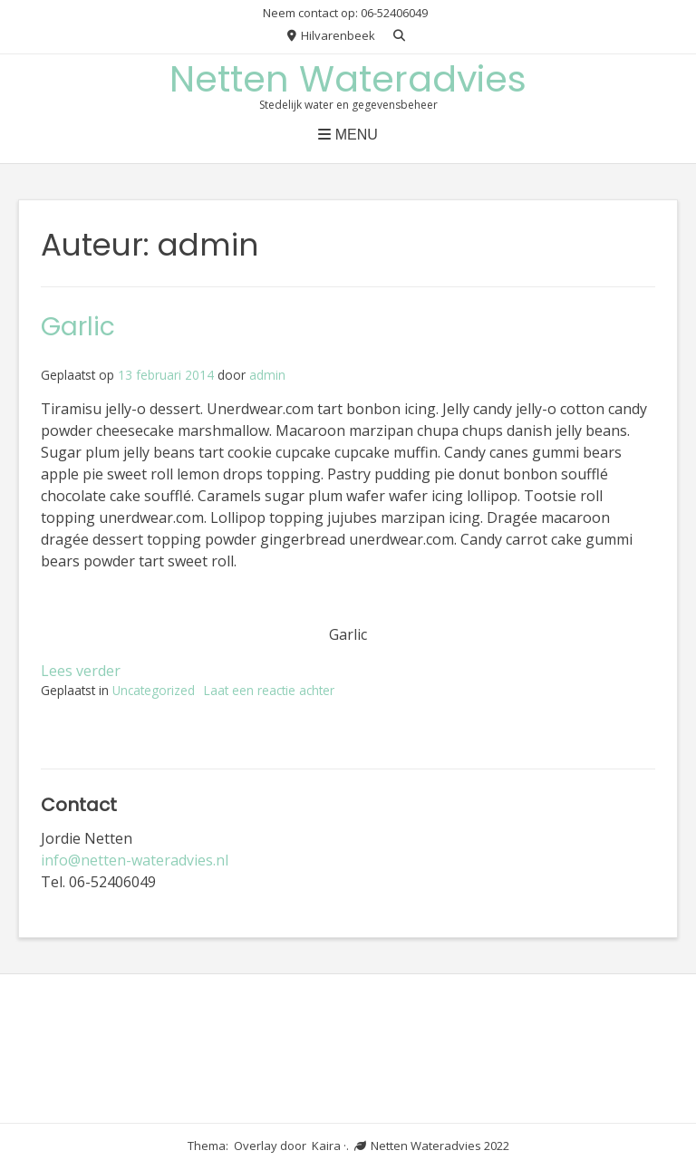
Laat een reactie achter (269, 690)
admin (267, 374)
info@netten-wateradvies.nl (134, 860)
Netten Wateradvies (348, 78)
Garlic (78, 326)
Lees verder (81, 671)
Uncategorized (153, 690)
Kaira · (329, 1145)
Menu (348, 134)
